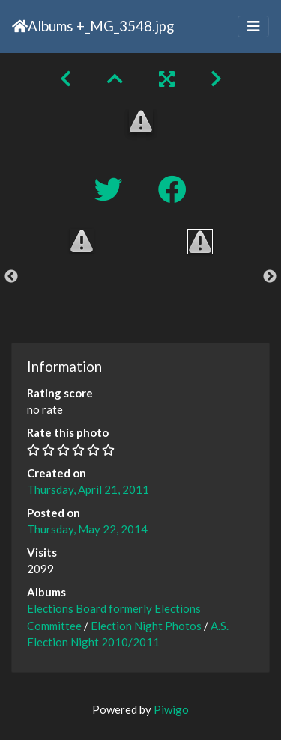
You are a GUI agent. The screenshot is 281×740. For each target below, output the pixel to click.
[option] (81, 241)
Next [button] (269, 276)
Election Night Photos (146, 625)
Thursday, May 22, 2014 (87, 529)
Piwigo (171, 709)
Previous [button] (11, 276)
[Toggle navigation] (253, 26)
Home (20, 26)
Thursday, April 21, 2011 (88, 489)
